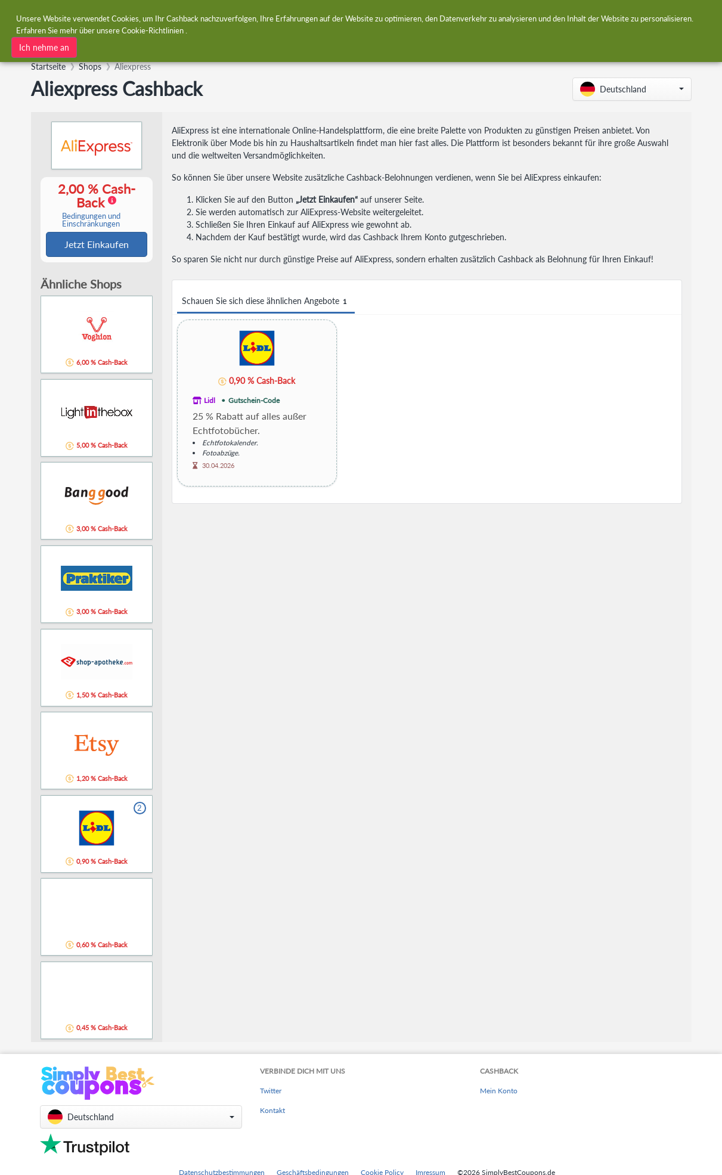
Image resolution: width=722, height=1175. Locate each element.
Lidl (209, 400)
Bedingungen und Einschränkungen (91, 220)
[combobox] (332, 17)
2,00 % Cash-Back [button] (91, 205)
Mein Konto (499, 1091)
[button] (632, 89)
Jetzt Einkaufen (96, 244)
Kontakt (272, 1111)
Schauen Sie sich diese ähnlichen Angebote (266, 301)
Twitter (270, 1091)
